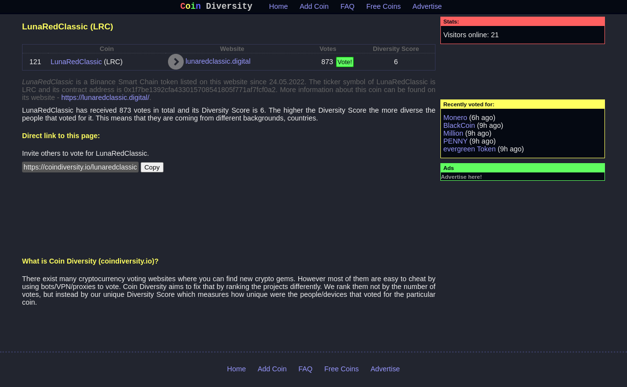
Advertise (427, 8)
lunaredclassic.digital (218, 63)
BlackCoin (459, 127)
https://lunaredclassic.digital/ (105, 99)
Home (278, 8)
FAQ (347, 8)
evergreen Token (469, 151)
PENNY (455, 143)
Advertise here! (461, 179)
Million (453, 135)
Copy (152, 169)
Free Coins (383, 8)
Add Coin (314, 8)
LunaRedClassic (76, 64)
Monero (455, 119)
